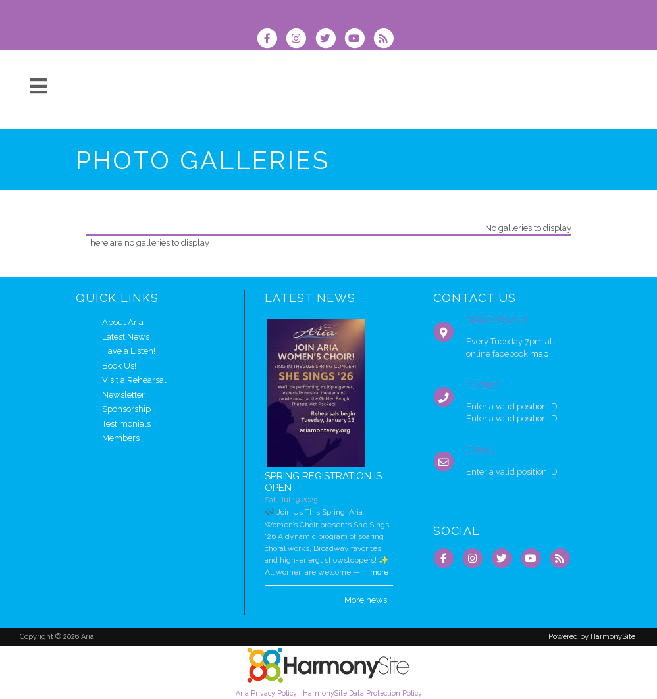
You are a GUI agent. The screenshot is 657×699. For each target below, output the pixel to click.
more (379, 572)
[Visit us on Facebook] (271, 40)
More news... (368, 600)
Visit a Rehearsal (134, 380)
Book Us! (119, 366)
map (539, 354)
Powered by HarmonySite (591, 637)
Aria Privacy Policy (266, 693)
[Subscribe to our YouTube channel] (358, 40)
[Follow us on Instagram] (300, 40)
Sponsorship (126, 409)
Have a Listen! (128, 351)
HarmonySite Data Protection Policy (362, 693)
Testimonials (126, 423)
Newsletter (123, 395)
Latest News (125, 337)
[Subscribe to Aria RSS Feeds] (386, 40)
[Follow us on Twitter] (329, 40)
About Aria (123, 322)
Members (121, 438)
